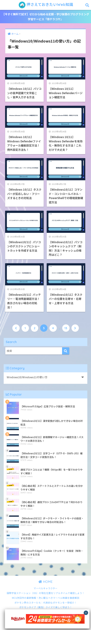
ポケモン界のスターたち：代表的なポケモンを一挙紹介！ (45, 602)
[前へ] (16, 328)
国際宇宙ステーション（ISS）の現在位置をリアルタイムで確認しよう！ (45, 593)
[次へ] (75, 328)
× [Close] (86, 613)
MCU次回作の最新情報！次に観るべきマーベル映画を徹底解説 (45, 597)
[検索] (65, 350)
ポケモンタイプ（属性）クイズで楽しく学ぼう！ (45, 607)
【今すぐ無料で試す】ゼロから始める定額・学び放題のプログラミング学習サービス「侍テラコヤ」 (45, 16)
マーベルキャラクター (45, 588)
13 (65, 328)
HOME (45, 582)
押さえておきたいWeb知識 (46, 5)
